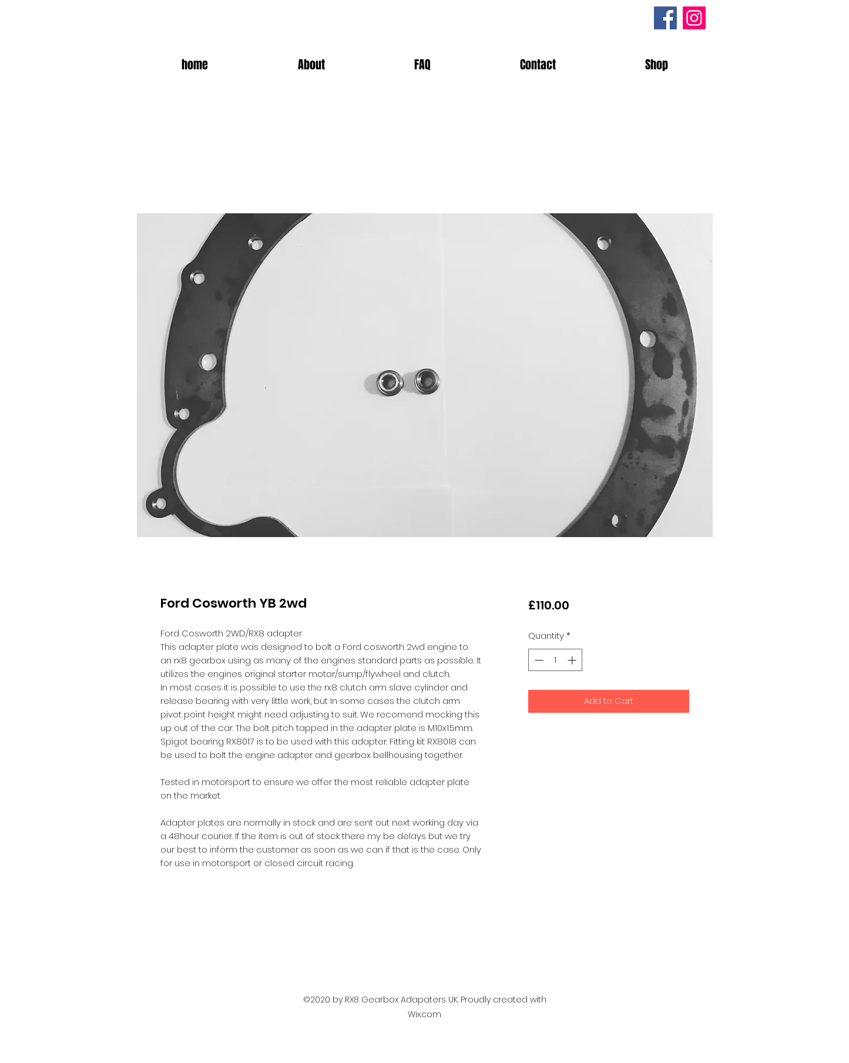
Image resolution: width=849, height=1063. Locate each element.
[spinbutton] (555, 660)
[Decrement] (538, 660)
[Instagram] (694, 17)
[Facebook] (665, 17)
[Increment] (573, 660)
